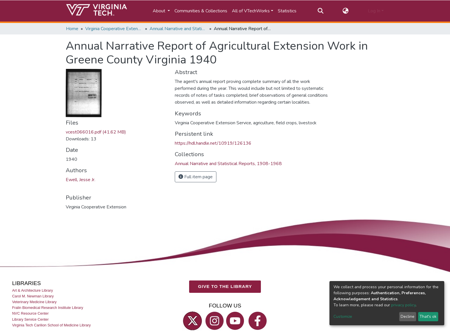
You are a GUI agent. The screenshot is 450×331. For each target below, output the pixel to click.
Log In (374, 11)
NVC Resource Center (30, 313)
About (159, 11)
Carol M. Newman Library (33, 296)
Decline (407, 316)
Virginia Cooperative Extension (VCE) (114, 29)
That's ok (428, 316)
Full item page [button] (196, 177)
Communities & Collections (200, 11)
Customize (342, 316)
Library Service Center (30, 319)
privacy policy (403, 305)
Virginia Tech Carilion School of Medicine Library (51, 325)
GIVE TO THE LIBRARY (225, 286)
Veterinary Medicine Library (34, 302)
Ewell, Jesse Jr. (80, 180)
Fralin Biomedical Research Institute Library (47, 307)
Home (72, 29)
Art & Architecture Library (32, 290)
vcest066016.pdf (96, 132)
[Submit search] (320, 10)
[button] (345, 10)
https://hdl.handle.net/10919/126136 (213, 143)
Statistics (287, 11)
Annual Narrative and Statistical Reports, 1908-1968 (178, 29)
